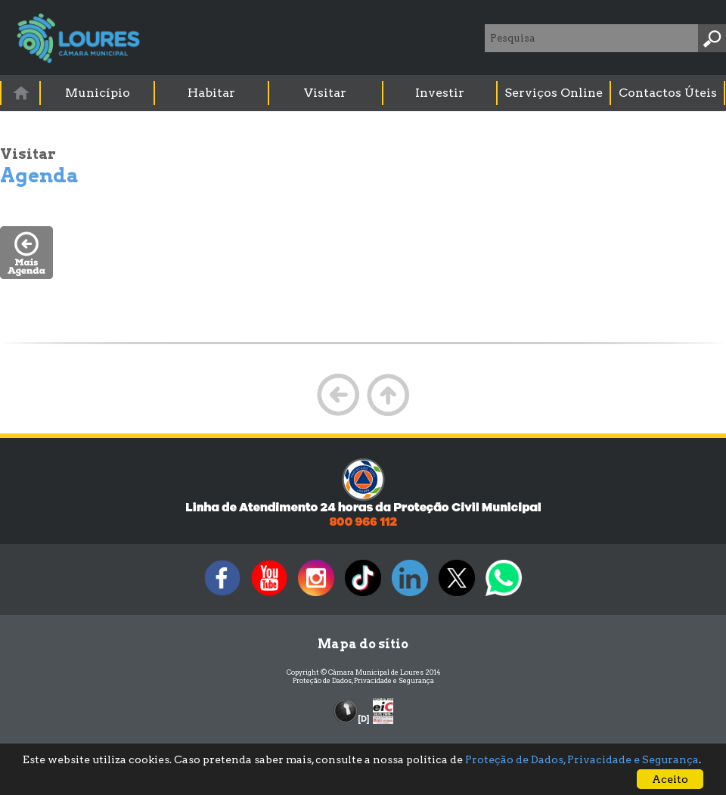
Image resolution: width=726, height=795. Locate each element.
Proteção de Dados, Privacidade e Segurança (363, 680)
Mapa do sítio (363, 644)
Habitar (211, 92)
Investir (439, 92)
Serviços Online (553, 92)
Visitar (325, 92)
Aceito (670, 779)
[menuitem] (21, 92)
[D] (363, 718)
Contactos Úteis (668, 92)
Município (97, 92)
